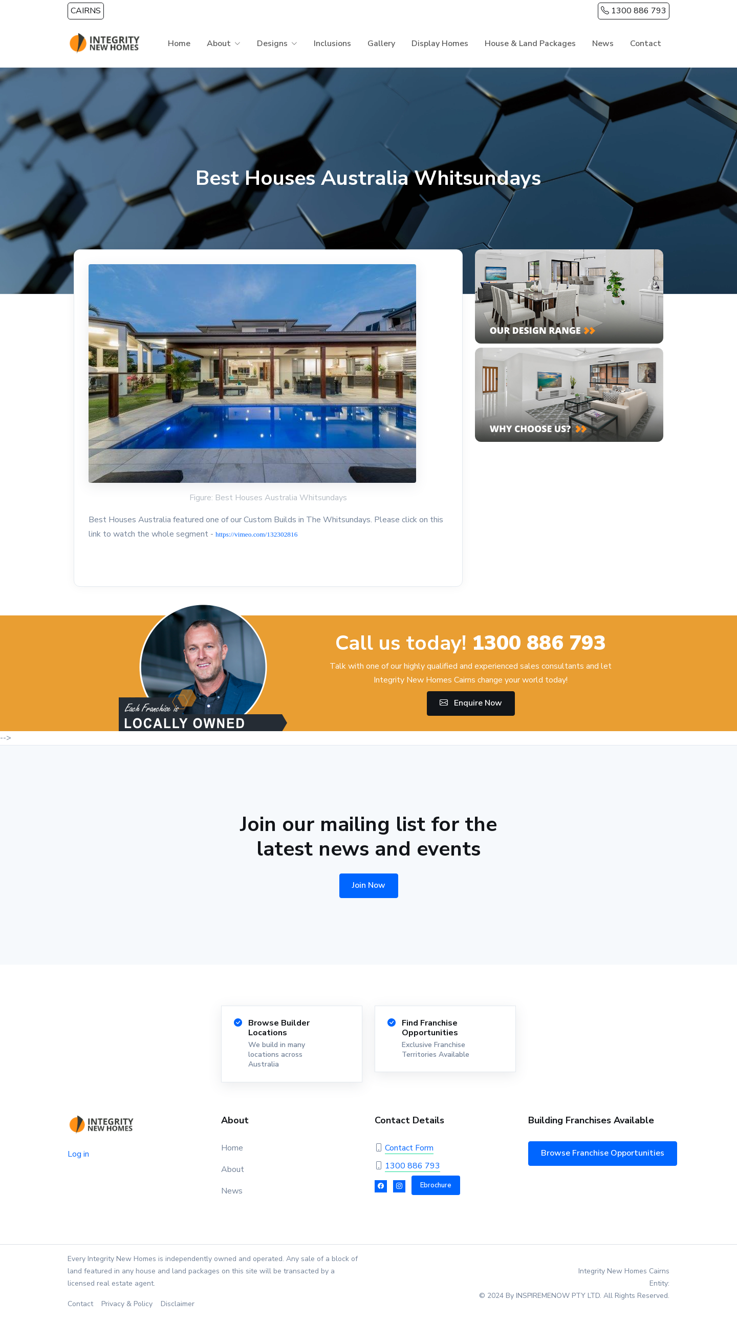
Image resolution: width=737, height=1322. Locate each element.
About (219, 43)
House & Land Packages (530, 43)
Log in (78, 1154)
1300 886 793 (633, 10)
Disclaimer (177, 1304)
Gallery (381, 43)
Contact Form (409, 1148)
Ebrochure (435, 1185)
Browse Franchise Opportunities (602, 1153)
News (603, 43)
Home (179, 43)
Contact (645, 43)
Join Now (368, 885)
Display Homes (439, 43)
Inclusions (332, 43)
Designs (272, 43)
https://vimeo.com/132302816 (256, 534)
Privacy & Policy (127, 1304)
